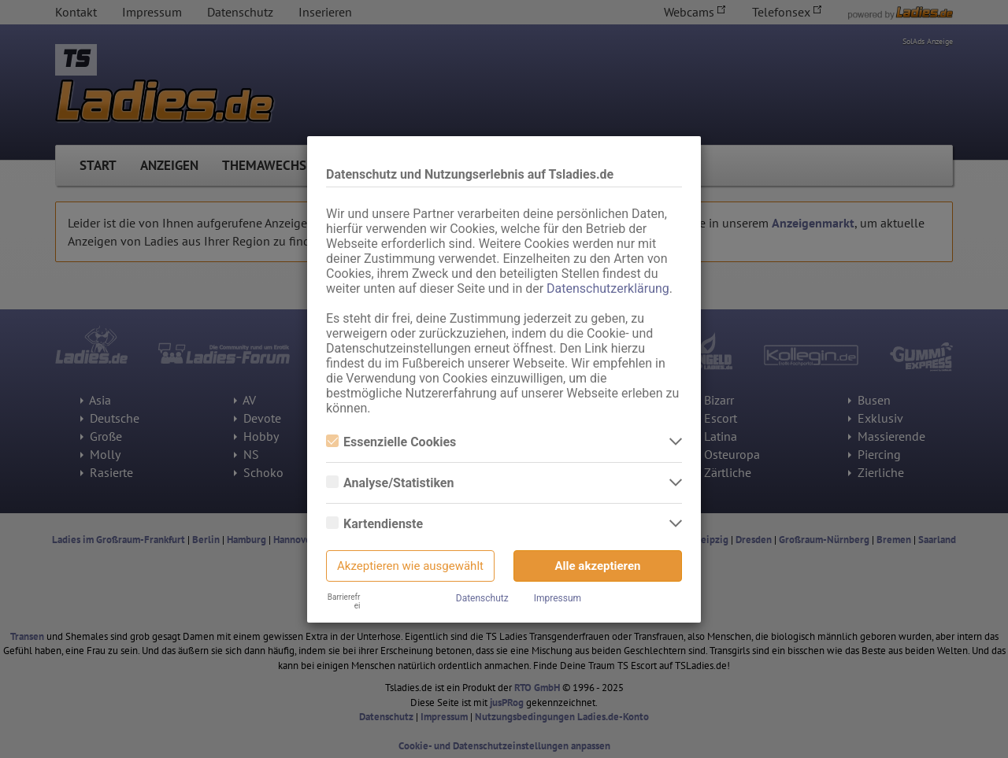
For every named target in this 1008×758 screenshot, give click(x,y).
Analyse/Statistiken (390, 482)
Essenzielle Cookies (391, 441)
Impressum (557, 598)
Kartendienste (374, 523)
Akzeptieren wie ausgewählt (410, 566)
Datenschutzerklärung (608, 288)
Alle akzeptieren (598, 566)
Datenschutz (482, 598)
